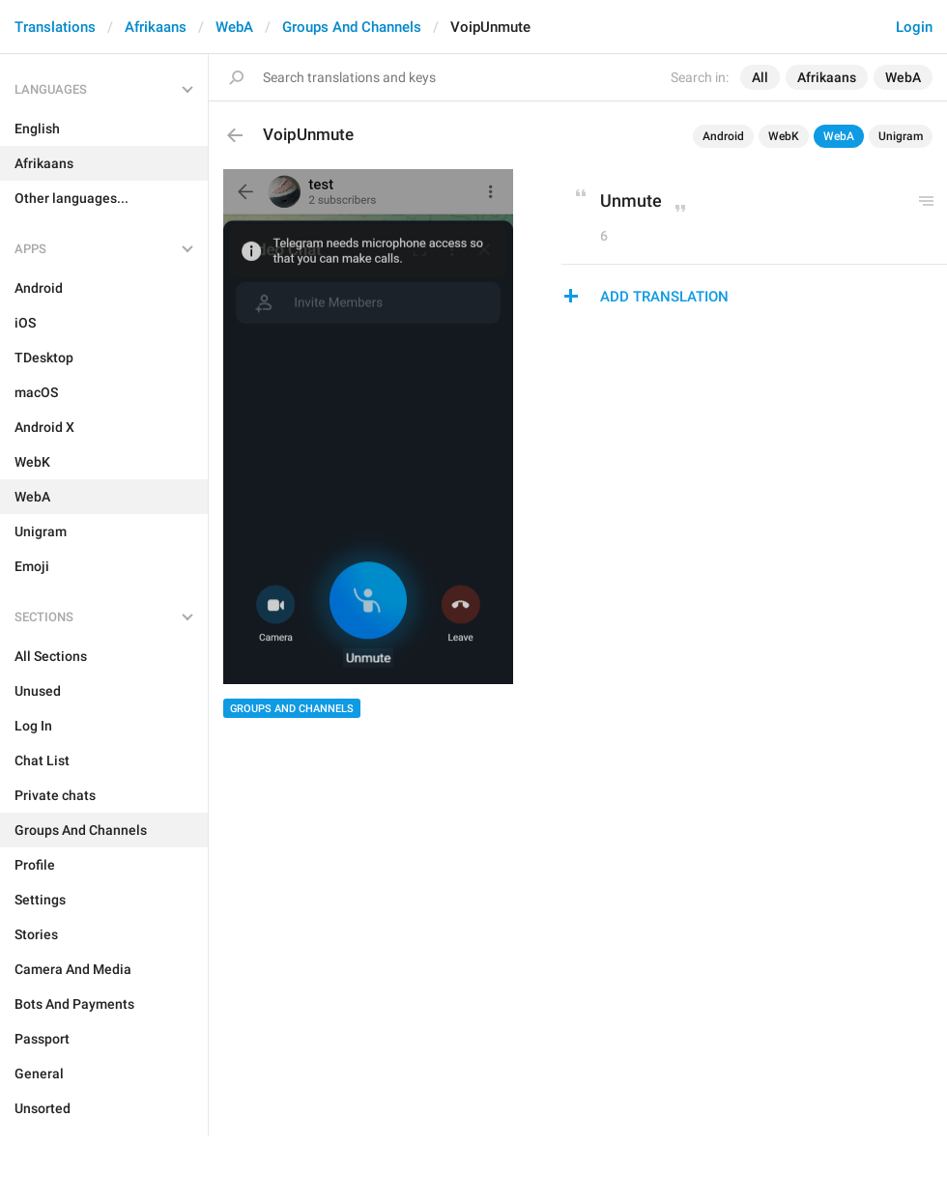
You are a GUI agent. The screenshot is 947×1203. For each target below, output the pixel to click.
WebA (234, 27)
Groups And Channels (351, 27)
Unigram (900, 136)
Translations (55, 27)
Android (723, 136)
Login (914, 27)
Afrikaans (156, 27)
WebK (783, 136)
